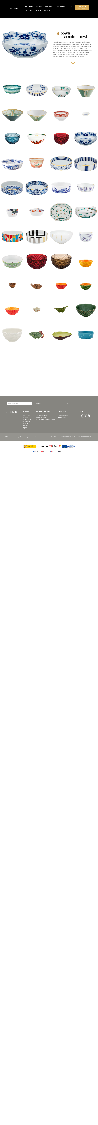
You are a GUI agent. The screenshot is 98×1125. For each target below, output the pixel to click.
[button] (71, 7)
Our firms (29, 10)
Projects (39, 7)
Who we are (29, 7)
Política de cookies (85, 437)
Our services (61, 7)
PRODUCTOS (49, 6)
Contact (38, 10)
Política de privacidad (68, 437)
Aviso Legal (53, 437)
